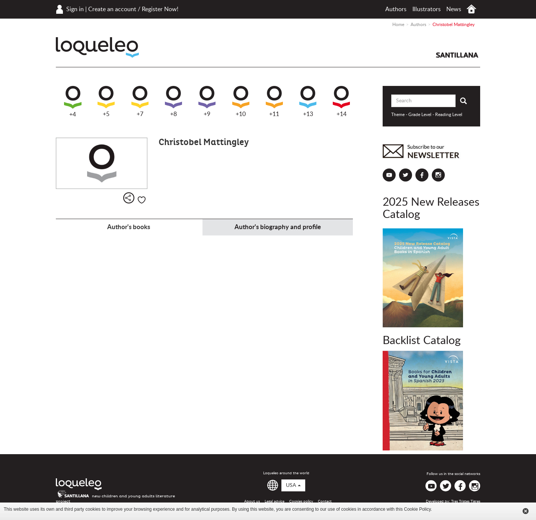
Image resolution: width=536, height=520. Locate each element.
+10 (240, 101)
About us (252, 501)
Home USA (471, 9)
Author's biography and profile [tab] (277, 227)
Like (142, 199)
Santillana (457, 55)
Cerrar (526, 511)
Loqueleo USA (97, 47)
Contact (325, 501)
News (453, 9)
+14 (341, 101)
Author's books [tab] (128, 227)
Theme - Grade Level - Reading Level (426, 114)
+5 (106, 101)
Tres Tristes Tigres (465, 501)
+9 (207, 101)
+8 (173, 101)
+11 (274, 101)
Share (128, 197)
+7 (140, 101)
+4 (73, 102)
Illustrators (426, 9)
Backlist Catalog (422, 340)
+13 (307, 101)
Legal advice (274, 501)
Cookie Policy (417, 509)
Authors (395, 9)
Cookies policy (301, 501)
